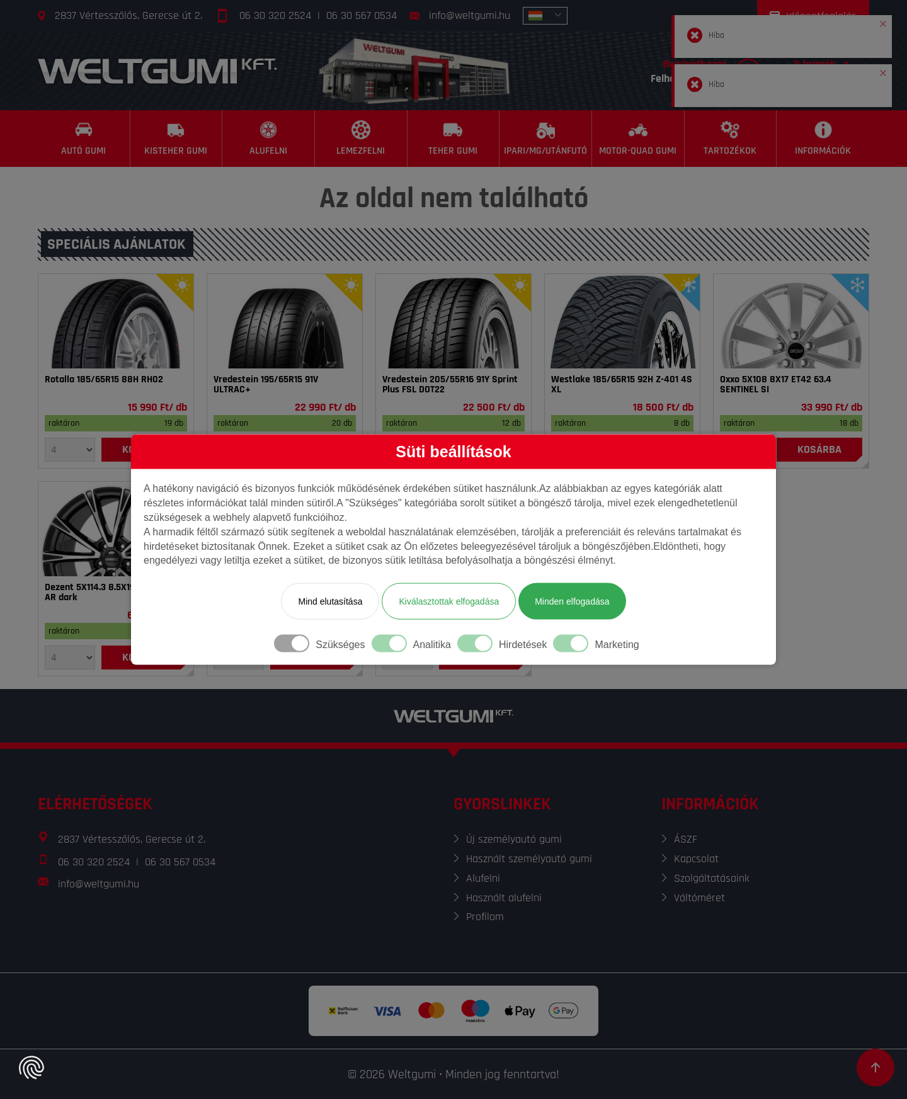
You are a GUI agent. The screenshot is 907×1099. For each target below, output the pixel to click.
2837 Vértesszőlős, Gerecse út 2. (128, 15)
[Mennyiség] (70, 450)
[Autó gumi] (84, 138)
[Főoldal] (157, 71)
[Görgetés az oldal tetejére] (875, 1067)
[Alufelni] (268, 138)
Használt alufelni (504, 898)
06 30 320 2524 (275, 15)
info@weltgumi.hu (469, 15)
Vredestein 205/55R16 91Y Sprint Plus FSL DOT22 (450, 385)
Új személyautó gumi (514, 839)
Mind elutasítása (330, 601)
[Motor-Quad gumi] (638, 138)
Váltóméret (699, 898)
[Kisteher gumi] (176, 138)
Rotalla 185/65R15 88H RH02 (104, 380)
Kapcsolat (696, 858)
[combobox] (545, 16)
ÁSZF (685, 839)
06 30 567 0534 (361, 15)
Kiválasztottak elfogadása (449, 601)
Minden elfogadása (572, 601)
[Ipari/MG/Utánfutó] (545, 138)
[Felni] (791, 321)
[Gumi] (115, 321)
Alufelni (483, 878)
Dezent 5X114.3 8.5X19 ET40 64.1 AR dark (110, 593)
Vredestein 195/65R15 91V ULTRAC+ (266, 385)
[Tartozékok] (731, 138)
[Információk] (823, 138)
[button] (883, 21)
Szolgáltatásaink (712, 878)
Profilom (485, 916)
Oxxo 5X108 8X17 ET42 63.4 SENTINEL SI (775, 385)
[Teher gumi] (454, 138)
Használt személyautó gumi (529, 858)
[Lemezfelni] (361, 138)
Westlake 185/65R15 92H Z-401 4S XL (621, 385)
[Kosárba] (819, 450)
